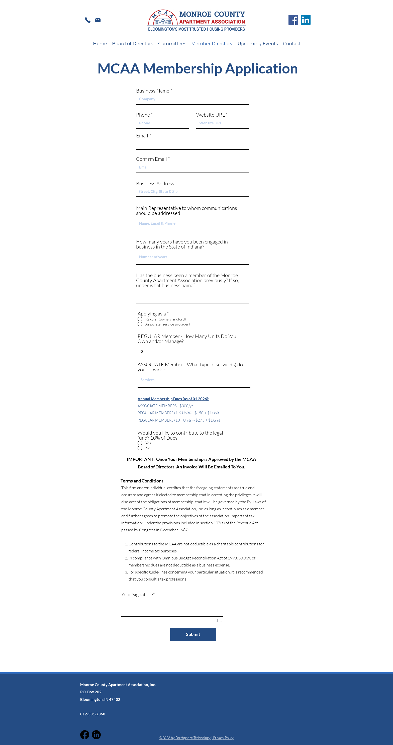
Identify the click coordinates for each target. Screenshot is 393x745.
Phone (143, 114)
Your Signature (137, 594)
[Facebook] (293, 20)
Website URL (210, 114)
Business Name (152, 90)
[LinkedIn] (306, 20)
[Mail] (97, 20)
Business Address (155, 183)
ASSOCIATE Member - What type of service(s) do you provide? (190, 367)
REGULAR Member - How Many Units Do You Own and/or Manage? (187, 339)
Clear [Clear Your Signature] (219, 621)
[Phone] (87, 20)
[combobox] (192, 192)
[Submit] (193, 634)
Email (142, 135)
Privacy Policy (223, 737)
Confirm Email (151, 158)
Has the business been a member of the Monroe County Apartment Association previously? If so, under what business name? (187, 280)
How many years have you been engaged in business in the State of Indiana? (182, 244)
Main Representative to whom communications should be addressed (186, 211)
